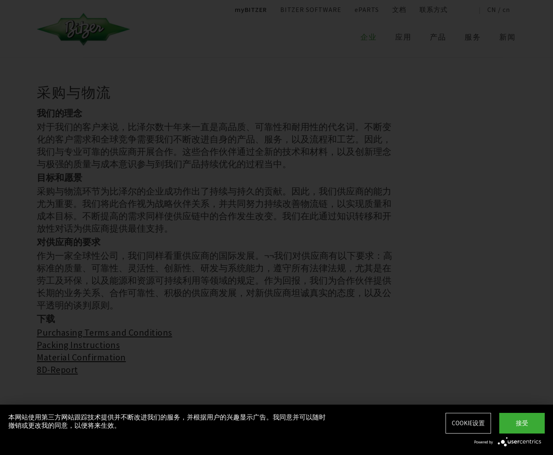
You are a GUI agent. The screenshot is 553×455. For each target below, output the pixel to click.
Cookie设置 (468, 423)
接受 (522, 423)
